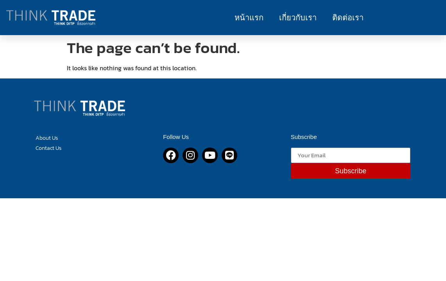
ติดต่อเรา (348, 17)
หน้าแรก (249, 17)
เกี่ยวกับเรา (298, 17)
